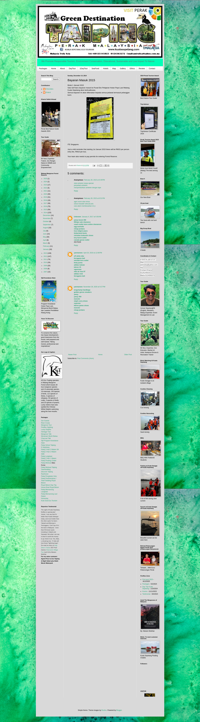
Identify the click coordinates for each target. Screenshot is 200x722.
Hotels (105, 68)
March (45, 243)
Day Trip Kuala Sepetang (147, 588)
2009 (46, 266)
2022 (46, 188)
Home (53, 68)
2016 (46, 206)
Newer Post (72, 355)
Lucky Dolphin (46, 429)
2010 (46, 262)
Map (114, 68)
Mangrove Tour (46, 425)
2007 (46, 272)
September (47, 225)
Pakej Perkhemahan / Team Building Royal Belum (48, 481)
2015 (46, 209)
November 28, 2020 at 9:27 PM (94, 287)
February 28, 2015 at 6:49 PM (94, 180)
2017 (46, 203)
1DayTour (84, 68)
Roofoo (104, 710)
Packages (43, 68)
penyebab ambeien (80, 185)
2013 (46, 253)
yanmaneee (78, 253)
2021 (46, 191)
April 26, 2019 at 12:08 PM (92, 253)
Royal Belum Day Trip (49, 485)
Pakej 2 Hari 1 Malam (48, 458)
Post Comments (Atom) (85, 358)
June (45, 234)
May (44, 237)
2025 (46, 179)
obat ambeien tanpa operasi (84, 183)
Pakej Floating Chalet (48, 461)
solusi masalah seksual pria (83, 204)
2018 (46, 200)
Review (142, 68)
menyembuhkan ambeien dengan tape (87, 188)
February (46, 246)
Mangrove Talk (46, 434)
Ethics (132, 68)
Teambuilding (46, 469)
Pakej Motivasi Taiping (49, 467)
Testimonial (146, 594)
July (44, 231)
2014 (46, 213)
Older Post (128, 355)
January (46, 249)
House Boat (45, 487)
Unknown (77, 217)
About (62, 68)
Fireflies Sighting (47, 427)
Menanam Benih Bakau (49, 436)
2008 (46, 269)
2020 (46, 194)
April (45, 240)
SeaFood (95, 68)
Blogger (119, 710)
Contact (152, 68)
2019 (46, 197)
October (46, 221)
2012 (46, 256)
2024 (46, 182)
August (45, 228)
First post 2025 (147, 579)
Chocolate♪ (50, 89)
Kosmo (144, 591)
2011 (46, 259)
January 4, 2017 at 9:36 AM (91, 217)
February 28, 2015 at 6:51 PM (94, 198)
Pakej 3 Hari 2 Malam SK (50, 449)
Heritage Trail (46, 432)
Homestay (44, 498)
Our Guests (45, 421)
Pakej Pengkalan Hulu (49, 476)
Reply (76, 191)
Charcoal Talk (46, 438)
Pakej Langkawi (46, 456)
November (47, 218)
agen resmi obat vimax (82, 202)
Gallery (123, 68)
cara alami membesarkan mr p (84, 206)
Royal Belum (54, 487)
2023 (46, 185)
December (47, 215)
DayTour (72, 68)
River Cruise (45, 423)
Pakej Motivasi (46, 463)
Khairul (48, 92)
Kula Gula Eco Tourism (49, 501)
